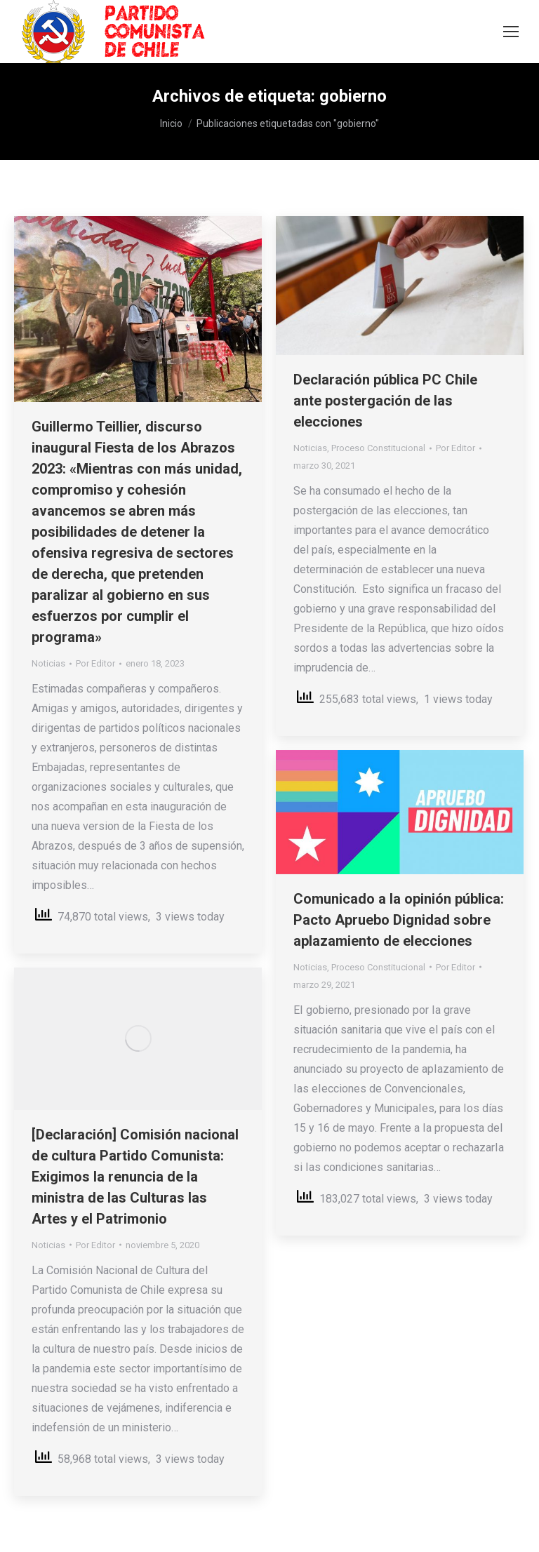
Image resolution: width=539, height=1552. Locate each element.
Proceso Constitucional (378, 448)
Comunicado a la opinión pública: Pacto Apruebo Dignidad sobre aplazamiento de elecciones (398, 919)
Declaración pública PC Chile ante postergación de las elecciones (385, 400)
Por (95, 663)
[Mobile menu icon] (511, 32)
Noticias (48, 663)
